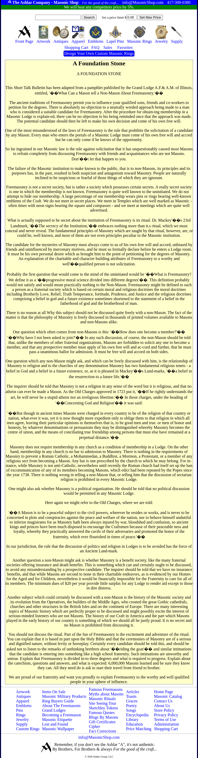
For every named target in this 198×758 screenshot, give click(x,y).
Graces (131, 701)
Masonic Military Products (64, 696)
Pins (19, 710)
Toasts (131, 696)
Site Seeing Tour (102, 703)
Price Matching (138, 729)
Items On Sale (53, 692)
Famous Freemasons (106, 689)
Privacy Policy (166, 715)
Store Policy (164, 710)
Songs (131, 710)
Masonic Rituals (102, 698)
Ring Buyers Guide (58, 701)
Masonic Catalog (168, 696)
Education (134, 724)
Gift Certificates (102, 722)
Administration (166, 724)
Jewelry (22, 719)
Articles (132, 692)
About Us (162, 705)
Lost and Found (55, 724)
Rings (21, 715)
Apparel (22, 701)
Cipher (94, 726)
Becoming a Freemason (61, 715)
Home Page (163, 692)
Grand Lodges (53, 710)
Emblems (23, 705)
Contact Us (163, 701)
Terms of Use (165, 719)
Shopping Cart (166, 729)
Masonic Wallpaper (58, 729)
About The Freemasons (61, 705)
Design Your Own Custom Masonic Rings (99, 53)
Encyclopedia (137, 715)
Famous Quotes (102, 712)
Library (132, 719)
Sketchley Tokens (103, 708)
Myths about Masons (106, 694)
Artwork (23, 692)
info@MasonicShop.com (99, 737)
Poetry (131, 705)
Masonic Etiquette (57, 719)
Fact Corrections (102, 731)
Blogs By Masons (103, 717)
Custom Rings (27, 729)
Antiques (23, 696)
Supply (22, 724)
